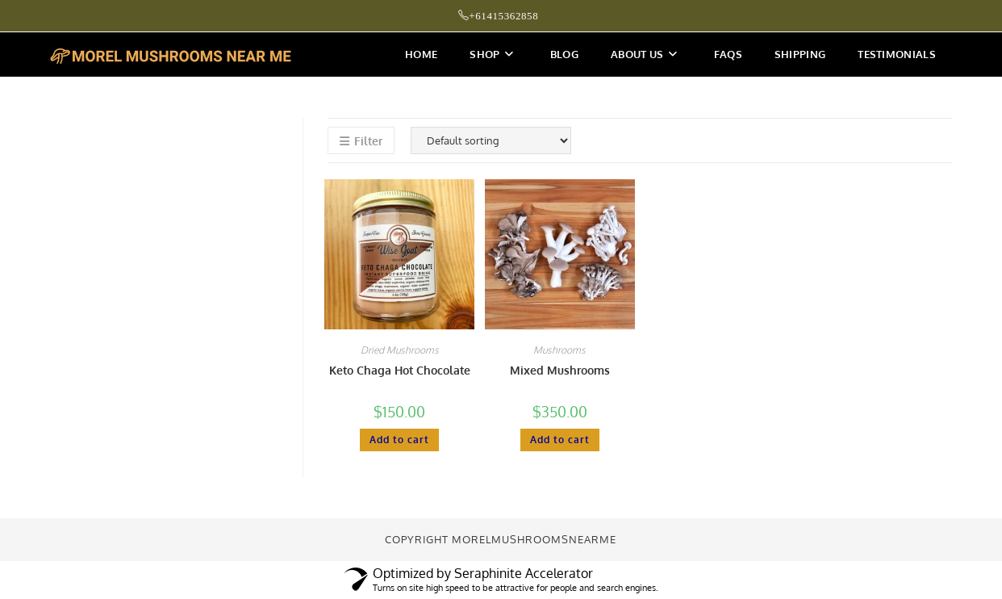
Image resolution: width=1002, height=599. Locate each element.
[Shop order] (491, 140)
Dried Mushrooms (400, 350)
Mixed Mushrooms (560, 370)
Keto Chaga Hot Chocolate (399, 370)
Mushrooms (559, 350)
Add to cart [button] (399, 440)
